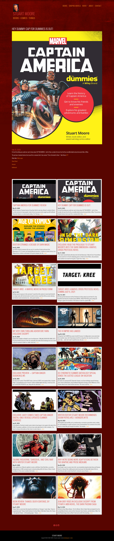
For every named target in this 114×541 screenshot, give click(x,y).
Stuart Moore (24, 13)
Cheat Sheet (14, 161)
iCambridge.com (66, 538)
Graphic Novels (75, 5)
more (41, 214)
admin (71, 538)
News (84, 5)
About (91, 5)
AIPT (67, 155)
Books (65, 5)
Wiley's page (20, 158)
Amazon (14, 164)
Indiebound (14, 167)
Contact (98, 5)
